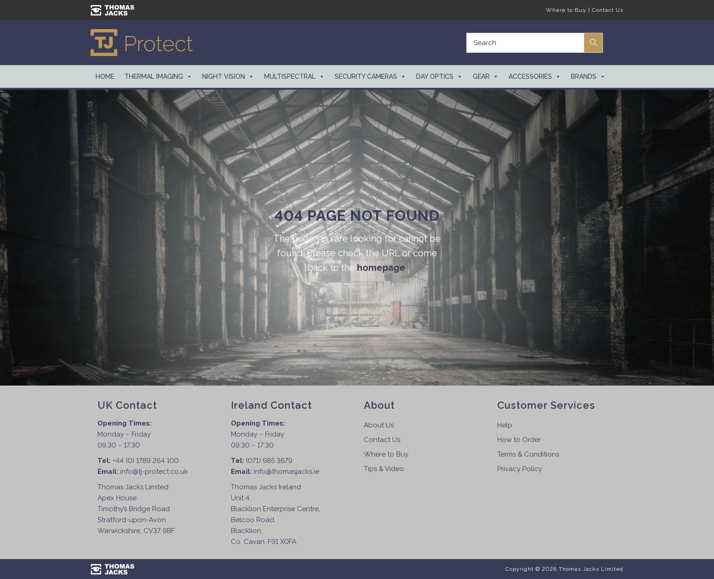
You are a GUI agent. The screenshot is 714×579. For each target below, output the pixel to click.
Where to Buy (566, 10)
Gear (486, 76)
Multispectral (294, 76)
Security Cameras (370, 76)
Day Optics (439, 76)
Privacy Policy (519, 469)
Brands (588, 76)
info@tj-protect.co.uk (154, 471)
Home (105, 76)
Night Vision (228, 76)
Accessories (535, 76)
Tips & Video (384, 469)
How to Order (519, 440)
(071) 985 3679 (269, 461)
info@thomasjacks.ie (286, 471)
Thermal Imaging (158, 76)
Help (504, 425)
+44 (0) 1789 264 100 (145, 461)
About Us (379, 425)
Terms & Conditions (528, 454)
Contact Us (607, 10)
